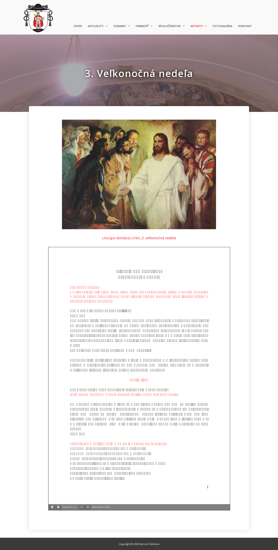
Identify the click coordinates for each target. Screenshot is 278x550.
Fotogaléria (222, 26)
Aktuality (95, 26)
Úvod (78, 26)
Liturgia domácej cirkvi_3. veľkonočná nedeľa (139, 238)
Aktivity (196, 26)
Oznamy (119, 26)
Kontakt (245, 26)
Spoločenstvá (169, 26)
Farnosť (142, 26)
